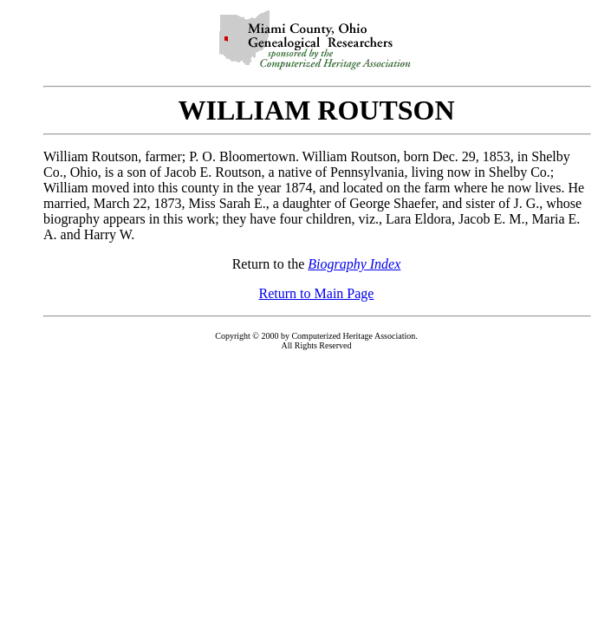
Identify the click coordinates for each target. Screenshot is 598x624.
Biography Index (354, 264)
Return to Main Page (316, 293)
